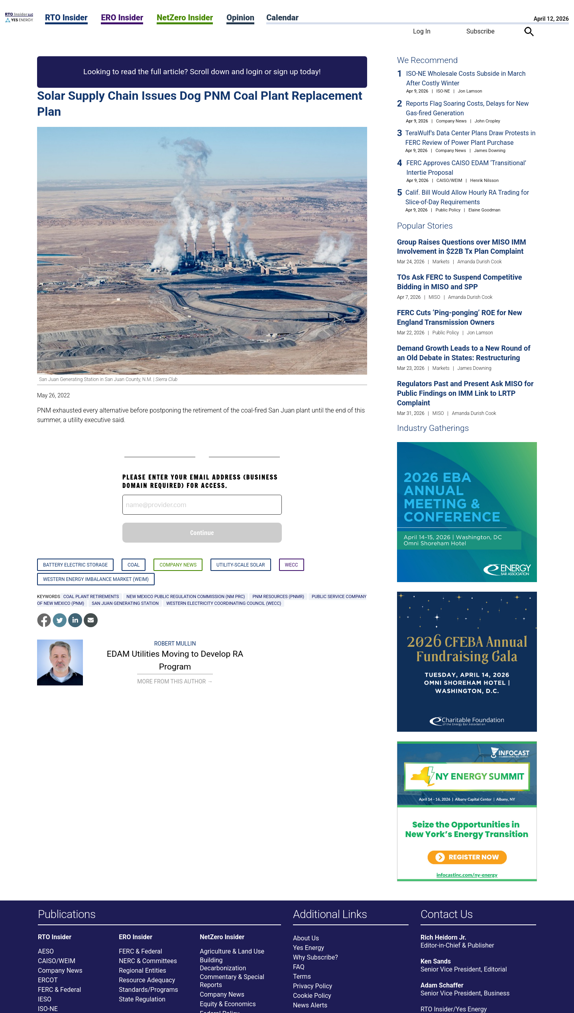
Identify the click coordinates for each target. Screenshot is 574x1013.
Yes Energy (308, 951)
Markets (441, 262)
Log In (422, 31)
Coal (134, 565)
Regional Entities (142, 974)
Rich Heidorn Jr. (443, 941)
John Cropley (487, 121)
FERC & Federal (59, 993)
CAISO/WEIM (449, 180)
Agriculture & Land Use (232, 955)
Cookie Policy (312, 999)
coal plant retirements (91, 596)
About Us (306, 942)
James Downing (489, 150)
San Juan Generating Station (125, 603)
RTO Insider (66, 17)
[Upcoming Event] (467, 511)
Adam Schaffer (442, 989)
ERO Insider (122, 17)
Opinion (240, 17)
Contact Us (447, 914)
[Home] (19, 20)
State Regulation (142, 1003)
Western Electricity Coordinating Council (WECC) (223, 603)
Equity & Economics (228, 1007)
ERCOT (48, 983)
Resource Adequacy (147, 983)
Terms (302, 980)
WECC (291, 565)
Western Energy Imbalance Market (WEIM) (96, 579)
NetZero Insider (185, 17)
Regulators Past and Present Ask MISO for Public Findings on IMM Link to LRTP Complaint (465, 393)
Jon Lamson (470, 91)
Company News (178, 565)
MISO (434, 297)
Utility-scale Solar (240, 565)
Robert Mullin (175, 643)
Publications (67, 914)
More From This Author (174, 681)
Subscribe (480, 31)
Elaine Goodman (484, 210)
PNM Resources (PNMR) (278, 596)
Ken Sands (436, 965)
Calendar (282, 17)
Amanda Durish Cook (480, 262)
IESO (44, 1003)
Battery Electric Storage (75, 565)
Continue (202, 532)
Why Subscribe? (315, 961)
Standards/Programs (148, 993)
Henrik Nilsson (484, 180)
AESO (46, 955)
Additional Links (330, 914)
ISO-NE (443, 91)
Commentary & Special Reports (232, 984)
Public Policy (448, 210)
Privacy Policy (312, 989)
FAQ (299, 970)
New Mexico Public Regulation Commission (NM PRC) (185, 596)
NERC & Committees (148, 964)
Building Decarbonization (223, 967)
